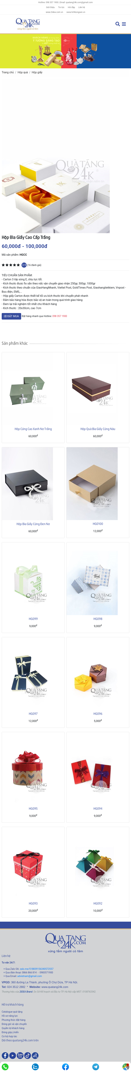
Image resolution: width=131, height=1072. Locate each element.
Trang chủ (8, 72)
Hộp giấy (37, 72)
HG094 (97, 808)
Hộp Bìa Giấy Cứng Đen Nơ (33, 524)
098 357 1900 (59, 316)
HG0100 (98, 524)
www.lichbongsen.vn (76, 12)
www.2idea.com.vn (54, 12)
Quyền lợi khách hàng (13, 1028)
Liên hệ (81, 7)
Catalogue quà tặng (12, 1011)
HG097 (33, 713)
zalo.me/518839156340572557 (37, 969)
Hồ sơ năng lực (10, 1015)
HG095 (33, 808)
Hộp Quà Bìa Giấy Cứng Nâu (98, 429)
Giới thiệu (50, 7)
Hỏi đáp (71, 7)
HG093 (33, 903)
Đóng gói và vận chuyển (14, 1024)
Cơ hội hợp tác (9, 1036)
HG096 (97, 713)
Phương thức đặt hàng (13, 1020)
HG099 (33, 619)
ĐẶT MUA (11, 316)
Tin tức (61, 7)
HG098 (97, 619)
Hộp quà (23, 72)
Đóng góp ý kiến (10, 1032)
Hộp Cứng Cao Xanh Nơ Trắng (33, 429)
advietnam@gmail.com (29, 976)
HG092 (97, 903)
